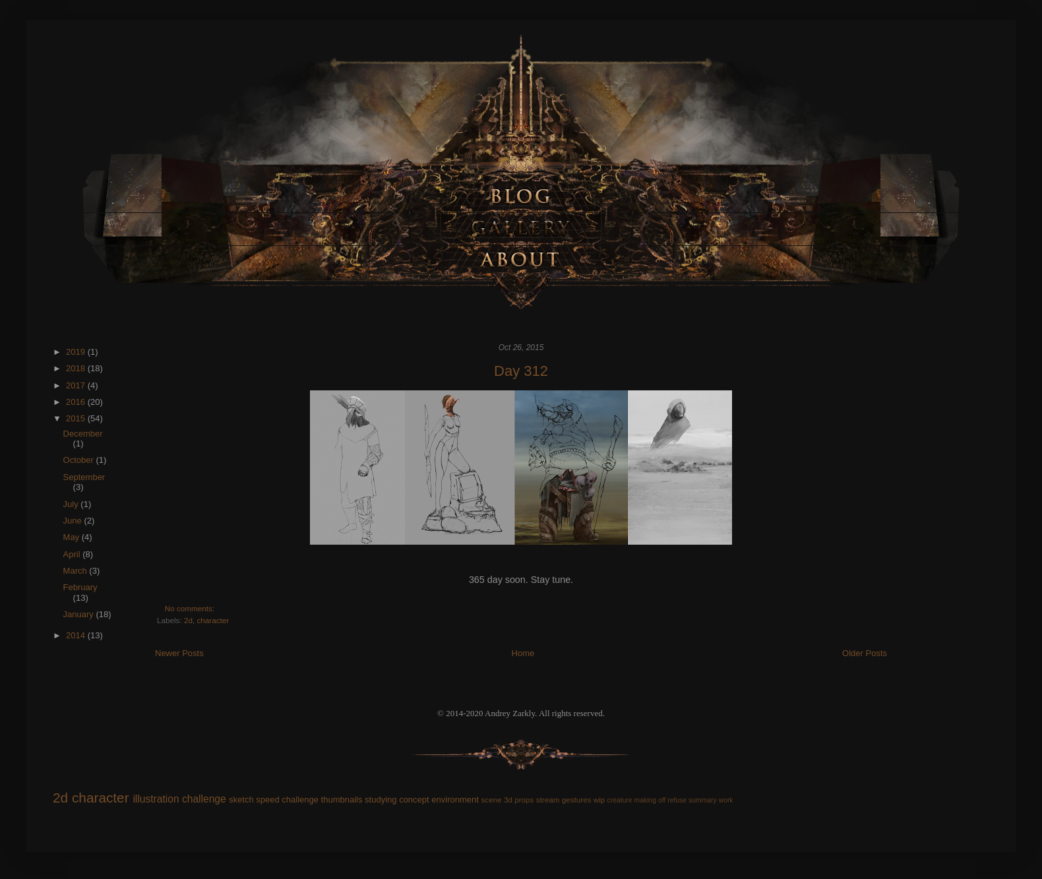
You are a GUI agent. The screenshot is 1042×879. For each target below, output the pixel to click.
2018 (77, 368)
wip (599, 799)
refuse (677, 800)
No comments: (191, 608)
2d (188, 620)
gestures (577, 799)
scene (491, 799)
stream (548, 799)
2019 (77, 352)
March (76, 571)
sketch (241, 799)
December (83, 434)
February (80, 587)
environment (455, 799)
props (524, 799)
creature (619, 800)
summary (703, 800)
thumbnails (342, 799)
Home (523, 653)
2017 (77, 385)
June (73, 521)
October (79, 460)
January (79, 614)
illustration (156, 798)
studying (380, 799)
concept (414, 799)
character (213, 620)
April (73, 554)
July (72, 504)
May (72, 537)
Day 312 (521, 371)
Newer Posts (179, 653)
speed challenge (287, 799)
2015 (77, 418)
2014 (77, 635)
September (84, 477)
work (726, 800)
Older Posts (864, 653)
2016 (77, 402)
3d (508, 799)
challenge (204, 798)
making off (650, 800)
